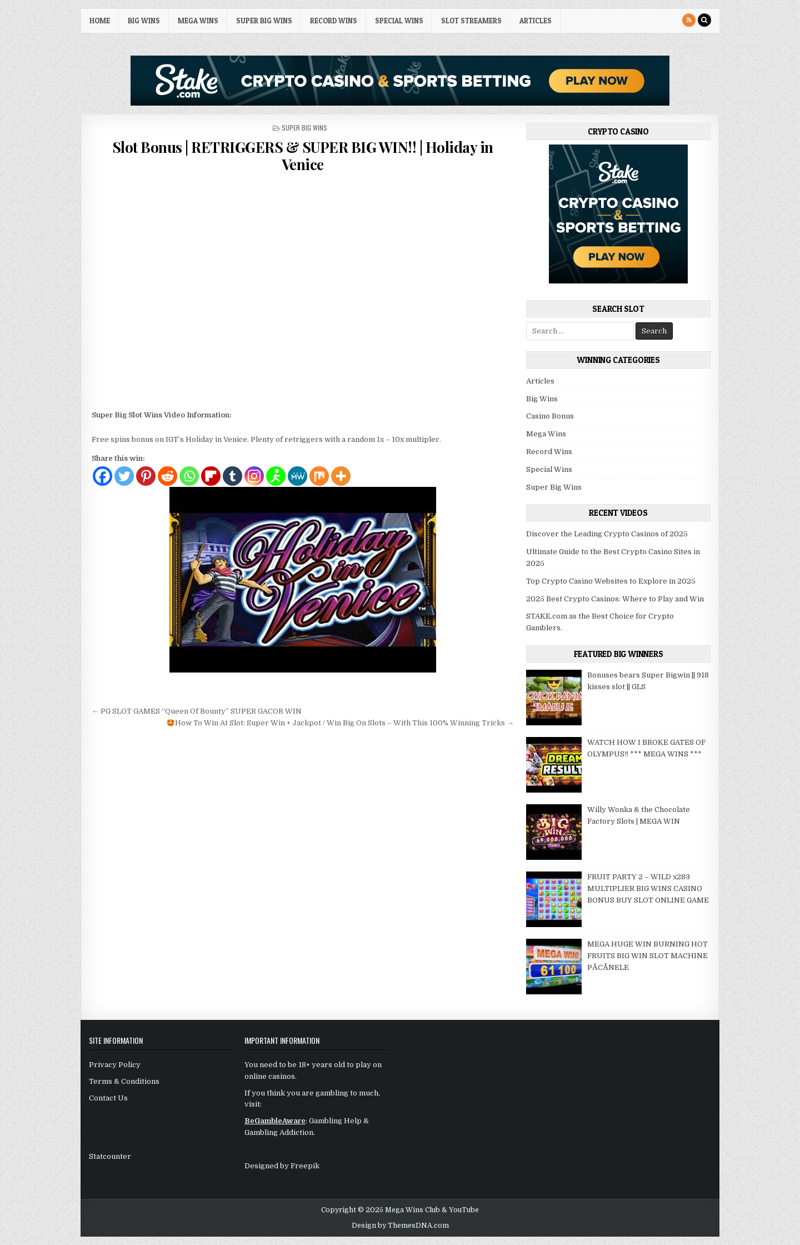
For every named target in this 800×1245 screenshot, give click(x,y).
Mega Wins (198, 20)
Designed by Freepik (281, 1166)
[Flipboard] (211, 476)
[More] (341, 476)
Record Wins (333, 20)
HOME (99, 20)
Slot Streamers (471, 20)
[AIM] (276, 476)
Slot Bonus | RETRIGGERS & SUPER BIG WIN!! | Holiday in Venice (302, 155)
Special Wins (399, 20)
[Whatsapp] (189, 476)
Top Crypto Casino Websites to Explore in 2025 (611, 581)
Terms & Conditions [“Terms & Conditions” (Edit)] (124, 1081)
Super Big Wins (264, 20)
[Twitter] (124, 476)
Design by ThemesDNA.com (400, 1225)
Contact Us (108, 1098)
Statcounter (110, 1156)
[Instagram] (254, 476)
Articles (535, 20)
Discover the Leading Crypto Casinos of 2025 (607, 534)
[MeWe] (297, 476)
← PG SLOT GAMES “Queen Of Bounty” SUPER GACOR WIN (197, 711)
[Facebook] (102, 476)
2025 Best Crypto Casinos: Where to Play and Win (615, 599)
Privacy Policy (115, 1064)
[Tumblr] (232, 476)
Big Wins (144, 20)
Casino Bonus (550, 416)
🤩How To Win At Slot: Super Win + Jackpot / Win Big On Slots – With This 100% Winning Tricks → (340, 723)
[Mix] (319, 476)
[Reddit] (167, 476)
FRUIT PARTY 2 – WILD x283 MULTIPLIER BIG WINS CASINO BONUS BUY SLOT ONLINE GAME (648, 888)
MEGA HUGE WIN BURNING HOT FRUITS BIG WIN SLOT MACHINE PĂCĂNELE (647, 956)
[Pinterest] (146, 476)
